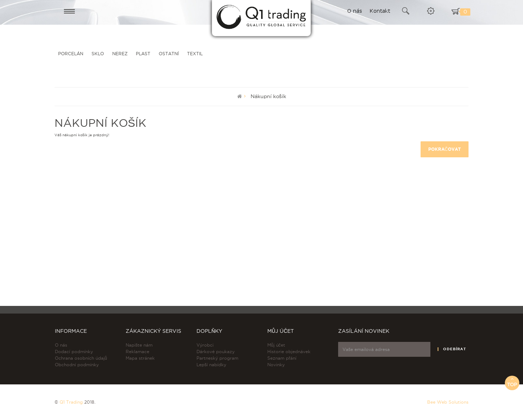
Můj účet (276, 345)
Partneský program (217, 358)
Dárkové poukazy (215, 351)
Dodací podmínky (74, 351)
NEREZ (119, 53)
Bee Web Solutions (448, 402)
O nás (61, 345)
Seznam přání (281, 358)
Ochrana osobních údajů (81, 358)
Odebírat (454, 349)
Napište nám (139, 345)
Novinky (276, 364)
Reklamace (137, 351)
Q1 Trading (71, 402)
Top (512, 381)
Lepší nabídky (211, 364)
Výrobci (205, 345)
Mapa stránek (140, 358)
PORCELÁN (70, 53)
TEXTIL (195, 53)
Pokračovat (444, 149)
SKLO (98, 53)
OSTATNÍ (169, 53)
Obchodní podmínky (77, 364)
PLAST (143, 53)
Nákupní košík (268, 96)
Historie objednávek (289, 351)
